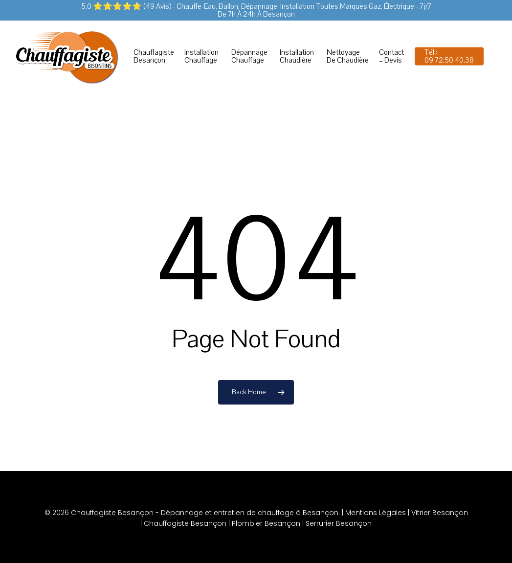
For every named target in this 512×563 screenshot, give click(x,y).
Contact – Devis (391, 56)
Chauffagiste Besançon (154, 56)
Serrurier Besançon (339, 523)
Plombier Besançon (266, 523)
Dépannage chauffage (249, 56)
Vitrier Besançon (439, 513)
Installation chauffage (201, 56)
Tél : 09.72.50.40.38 (449, 56)
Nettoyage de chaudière (348, 56)
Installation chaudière (297, 56)
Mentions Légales (375, 513)
